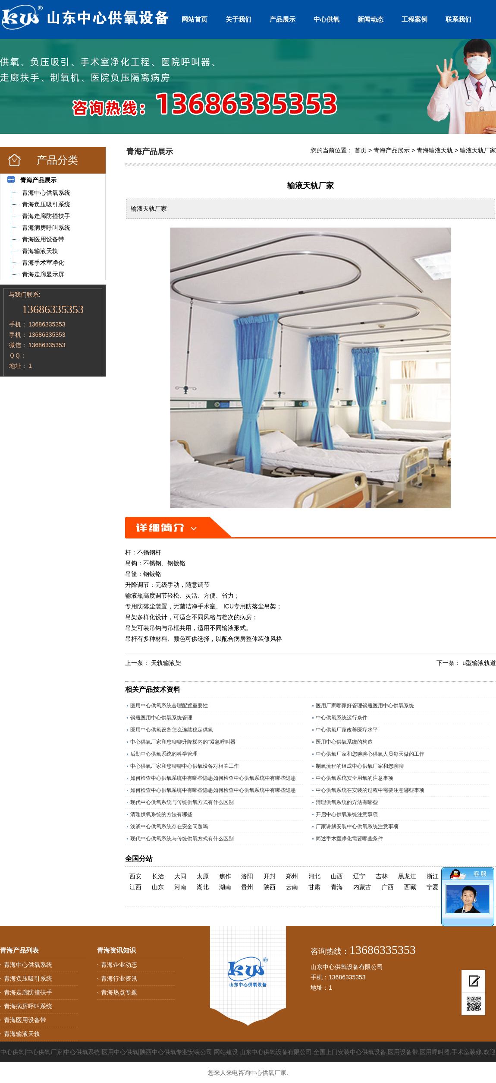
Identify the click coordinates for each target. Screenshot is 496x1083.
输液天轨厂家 (478, 150)
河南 (180, 887)
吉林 (382, 876)
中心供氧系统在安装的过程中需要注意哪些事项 (370, 790)
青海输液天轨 (435, 150)
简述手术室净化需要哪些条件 (349, 839)
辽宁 (359, 876)
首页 (361, 150)
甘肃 (314, 887)
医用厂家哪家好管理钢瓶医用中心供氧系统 (365, 706)
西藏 (410, 887)
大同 (180, 876)
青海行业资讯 (119, 978)
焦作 (225, 876)
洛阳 (247, 876)
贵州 (247, 887)
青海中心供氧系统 (28, 964)
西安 (135, 876)
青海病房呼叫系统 (28, 1006)
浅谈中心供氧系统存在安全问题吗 (169, 826)
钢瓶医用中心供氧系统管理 (161, 718)
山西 (337, 876)
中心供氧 (326, 19)
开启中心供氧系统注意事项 (347, 814)
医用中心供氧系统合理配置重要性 (169, 706)
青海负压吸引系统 (28, 978)
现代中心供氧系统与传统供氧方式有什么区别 (182, 802)
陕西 (270, 887)
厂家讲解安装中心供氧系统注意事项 (357, 826)
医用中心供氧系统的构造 (344, 742)
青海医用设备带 (25, 1019)
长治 (158, 876)
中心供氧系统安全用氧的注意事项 (354, 778)
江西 (135, 887)
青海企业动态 (119, 964)
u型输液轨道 (479, 662)
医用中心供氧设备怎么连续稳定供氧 (171, 730)
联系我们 (458, 19)
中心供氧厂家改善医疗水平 (347, 730)
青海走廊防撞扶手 (28, 992)
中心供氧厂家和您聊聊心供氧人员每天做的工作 (370, 754)
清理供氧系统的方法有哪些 (347, 802)
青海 (337, 887)
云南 (292, 887)
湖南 (225, 887)
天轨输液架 (166, 662)
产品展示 (282, 19)
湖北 (203, 887)
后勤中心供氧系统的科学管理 (164, 754)
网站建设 (226, 1051)
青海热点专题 (119, 992)
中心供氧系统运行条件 (341, 718)
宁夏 (433, 887)
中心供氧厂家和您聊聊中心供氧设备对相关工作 (184, 766)
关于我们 (238, 19)
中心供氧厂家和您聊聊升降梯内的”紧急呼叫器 (182, 742)
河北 (314, 876)
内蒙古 (362, 887)
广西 (388, 887)
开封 (270, 876)
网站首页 (194, 19)
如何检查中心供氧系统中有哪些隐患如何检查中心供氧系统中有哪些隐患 (213, 778)
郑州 (292, 876)
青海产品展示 (392, 150)
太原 (203, 876)
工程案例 (414, 19)
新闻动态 (370, 19)
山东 (158, 887)
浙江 (433, 876)
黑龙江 (407, 876)
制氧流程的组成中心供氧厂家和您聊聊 (360, 766)
